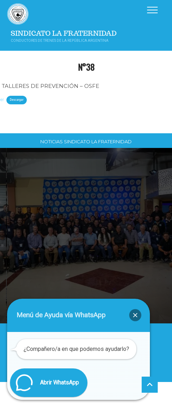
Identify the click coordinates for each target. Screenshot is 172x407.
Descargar (16, 99)
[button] (135, 315)
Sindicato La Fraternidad (64, 33)
